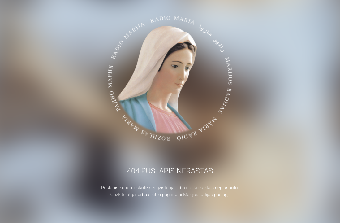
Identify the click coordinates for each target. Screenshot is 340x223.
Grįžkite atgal (123, 194)
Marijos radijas (198, 194)
